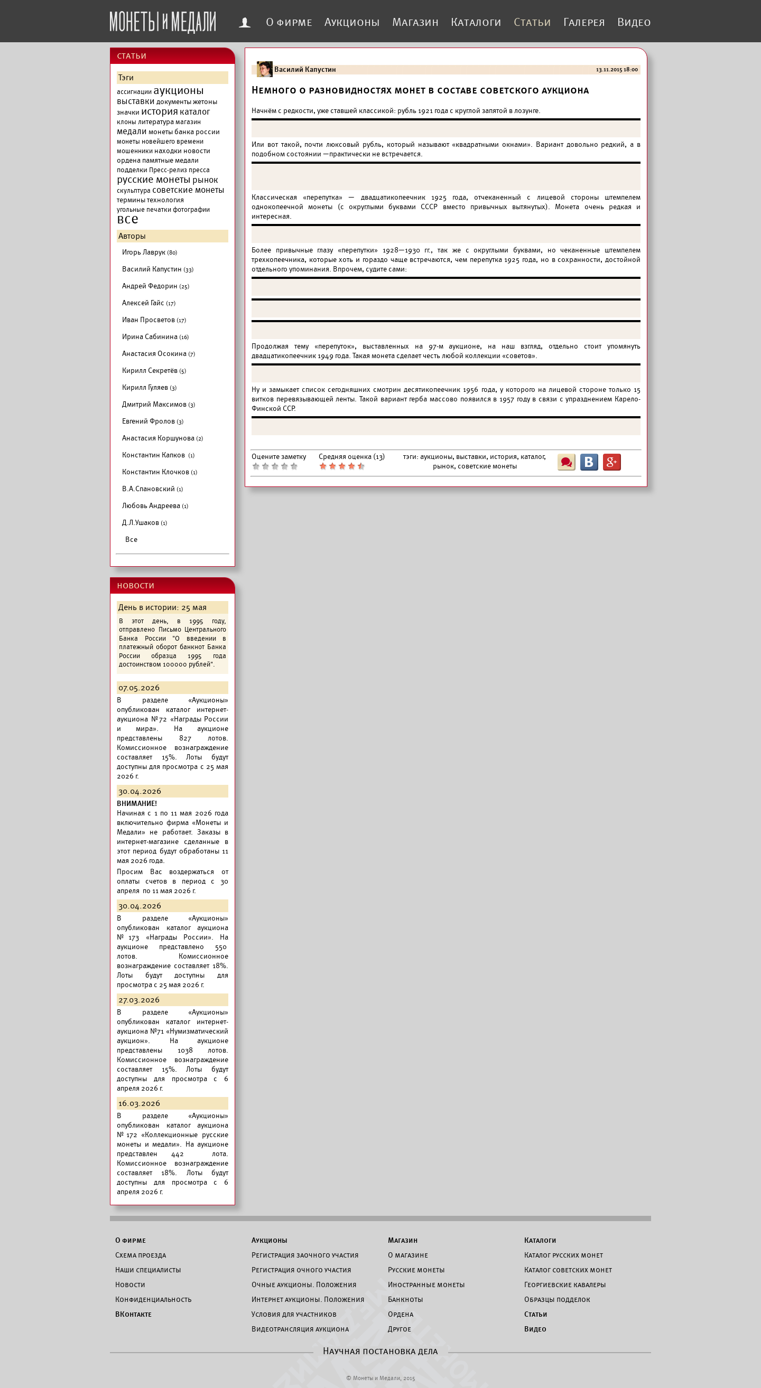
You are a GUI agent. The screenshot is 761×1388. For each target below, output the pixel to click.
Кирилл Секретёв (154, 370)
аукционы (178, 90)
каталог (195, 112)
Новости (130, 1284)
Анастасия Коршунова (162, 438)
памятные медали (170, 160)
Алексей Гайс (149, 302)
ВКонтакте (133, 1314)
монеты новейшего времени (160, 141)
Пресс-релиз (168, 170)
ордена (129, 160)
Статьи (532, 22)
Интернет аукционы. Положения (308, 1299)
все (127, 219)
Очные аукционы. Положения (304, 1284)
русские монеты (154, 179)
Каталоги (476, 22)
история (159, 111)
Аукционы (352, 22)
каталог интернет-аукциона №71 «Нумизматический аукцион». (172, 1031)
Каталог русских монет (563, 1255)
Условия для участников (294, 1314)
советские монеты (188, 190)
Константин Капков (158, 455)
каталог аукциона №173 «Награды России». (172, 932)
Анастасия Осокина (159, 353)
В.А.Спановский (152, 488)
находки (168, 150)
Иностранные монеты (426, 1284)
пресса (199, 170)
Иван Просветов (154, 319)
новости (196, 150)
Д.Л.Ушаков (145, 522)
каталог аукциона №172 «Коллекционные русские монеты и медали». (172, 1135)
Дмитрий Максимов (159, 404)
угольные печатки (144, 209)
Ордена (400, 1314)
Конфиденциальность (153, 1299)
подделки (132, 169)
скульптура (134, 190)
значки (128, 112)
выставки (136, 101)
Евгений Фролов (153, 421)
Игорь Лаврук (150, 252)
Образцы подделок (557, 1299)
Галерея (584, 22)
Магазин (415, 22)
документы (173, 101)
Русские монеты (416, 1269)
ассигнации (134, 92)
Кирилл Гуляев (149, 387)
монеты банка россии (184, 131)
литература (156, 121)
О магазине (408, 1255)
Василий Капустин (158, 269)
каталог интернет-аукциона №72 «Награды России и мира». (172, 719)
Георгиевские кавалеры (565, 1284)
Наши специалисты (148, 1269)
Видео (634, 22)
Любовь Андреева (155, 505)
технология (165, 199)
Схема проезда (140, 1255)
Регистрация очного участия (301, 1269)
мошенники (135, 151)
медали (132, 131)
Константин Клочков (160, 471)
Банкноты (405, 1299)
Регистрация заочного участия (305, 1255)
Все (131, 539)
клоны (126, 122)
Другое (399, 1329)
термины (131, 199)
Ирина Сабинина (155, 336)
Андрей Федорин (156, 286)
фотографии (191, 209)
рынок (205, 180)
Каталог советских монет (568, 1269)
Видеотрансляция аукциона (300, 1329)
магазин (188, 122)
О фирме (289, 22)
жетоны (205, 101)
